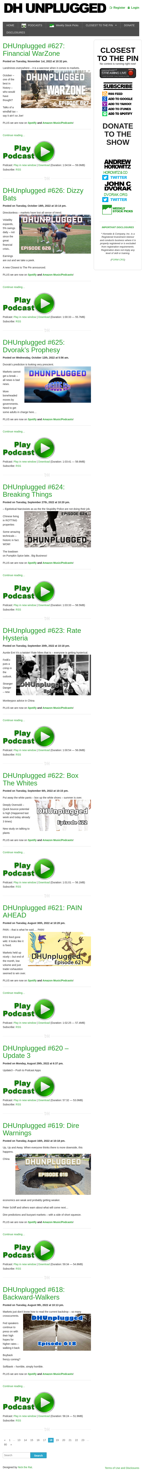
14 (25, 1440)
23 (82, 1440)
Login (135, 7)
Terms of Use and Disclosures (122, 1468)
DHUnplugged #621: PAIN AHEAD (42, 911)
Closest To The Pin (118, 54)
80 (5, 1444)
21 (70, 1440)
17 (44, 1440)
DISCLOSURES (15, 32)
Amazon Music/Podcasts (58, 122)
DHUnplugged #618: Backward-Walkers (34, 1293)
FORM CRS (117, 259)
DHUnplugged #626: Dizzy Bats (43, 194)
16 (38, 1440)
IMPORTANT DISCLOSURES (118, 227)
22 (76, 1440)
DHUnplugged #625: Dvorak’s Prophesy (34, 346)
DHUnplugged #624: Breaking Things (34, 490)
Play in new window (24, 165)
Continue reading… (14, 135)
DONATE (129, 25)
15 (31, 1440)
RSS (18, 169)
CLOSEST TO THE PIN (99, 25)
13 (19, 1440)
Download (44, 165)
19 (57, 1440)
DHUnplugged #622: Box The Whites (40, 779)
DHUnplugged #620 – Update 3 (36, 1052)
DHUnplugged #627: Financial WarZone (34, 49)
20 (63, 1440)
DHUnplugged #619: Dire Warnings (41, 1129)
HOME (10, 25)
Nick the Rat (25, 1467)
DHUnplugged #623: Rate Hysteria (42, 634)
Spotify (32, 122)
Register (119, 7)
